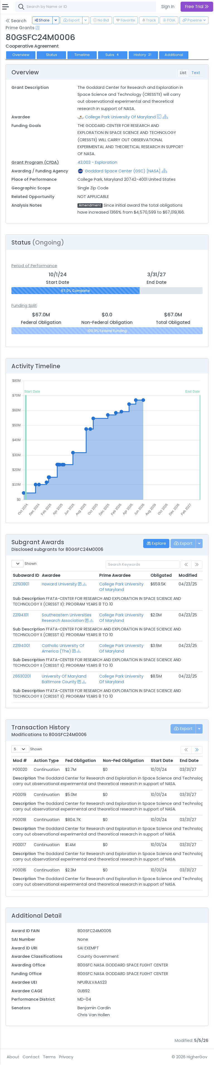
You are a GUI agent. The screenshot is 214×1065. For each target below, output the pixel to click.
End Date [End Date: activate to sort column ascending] (189, 760)
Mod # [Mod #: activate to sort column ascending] (20, 760)
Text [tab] (195, 72)
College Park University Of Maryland (120, 117)
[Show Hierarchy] (165, 116)
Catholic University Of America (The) (63, 648)
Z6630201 (22, 676)
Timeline (82, 54)
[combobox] (99, 6)
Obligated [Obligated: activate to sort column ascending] (161, 575)
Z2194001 (21, 645)
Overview (21, 54)
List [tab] (183, 72)
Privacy (66, 1057)
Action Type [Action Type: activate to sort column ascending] (46, 760)
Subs (112, 54)
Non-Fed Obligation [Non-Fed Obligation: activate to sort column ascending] (123, 760)
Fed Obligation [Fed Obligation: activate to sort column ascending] (80, 760)
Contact (31, 1057)
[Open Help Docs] (37, 28)
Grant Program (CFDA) (35, 162)
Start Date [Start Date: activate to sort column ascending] (162, 760)
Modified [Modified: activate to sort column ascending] (188, 575)
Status (51, 54)
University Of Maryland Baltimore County (64, 679)
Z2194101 (20, 615)
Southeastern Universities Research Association (66, 617)
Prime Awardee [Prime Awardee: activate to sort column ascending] (114, 575)
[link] (197, 750)
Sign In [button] (167, 6)
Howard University (59, 584)
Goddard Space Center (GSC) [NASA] (122, 171)
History (143, 54)
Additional (174, 54)
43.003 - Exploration (97, 162)
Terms (49, 1057)
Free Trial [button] (197, 6)
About (13, 1057)
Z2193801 (21, 584)
